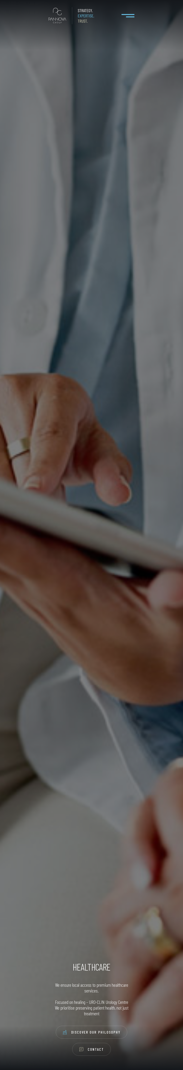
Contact (91, 1049)
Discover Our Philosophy (92, 1032)
